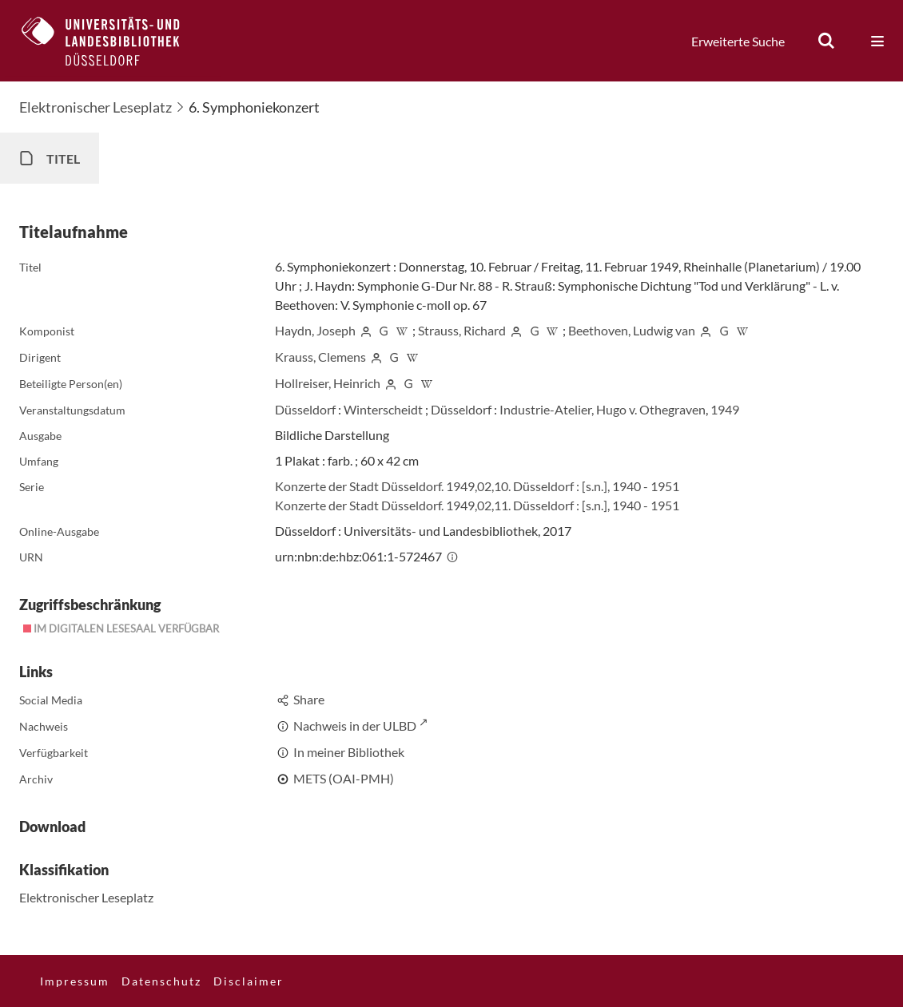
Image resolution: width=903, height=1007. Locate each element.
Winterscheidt (383, 409)
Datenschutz (161, 981)
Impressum (74, 981)
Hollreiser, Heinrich (327, 383)
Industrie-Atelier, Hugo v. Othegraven (602, 409)
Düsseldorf (305, 409)
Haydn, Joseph (315, 330)
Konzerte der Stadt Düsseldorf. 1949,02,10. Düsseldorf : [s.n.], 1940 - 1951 (477, 486)
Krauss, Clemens (320, 356)
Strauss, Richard (462, 330)
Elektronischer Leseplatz (95, 107)
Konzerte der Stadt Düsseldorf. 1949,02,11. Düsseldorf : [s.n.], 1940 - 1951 (477, 505)
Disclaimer (248, 981)
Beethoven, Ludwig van (631, 330)
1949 (724, 409)
